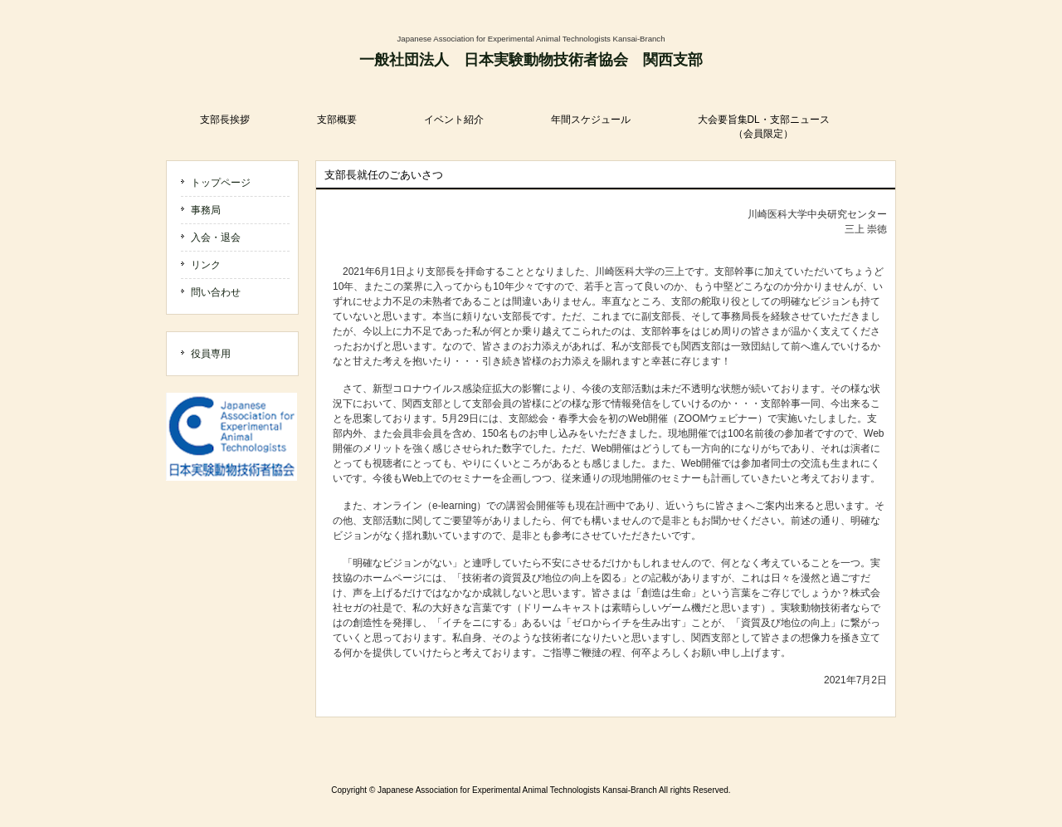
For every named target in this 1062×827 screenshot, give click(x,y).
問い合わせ (216, 292)
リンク (206, 265)
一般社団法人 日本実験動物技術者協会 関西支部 (531, 59)
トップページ (221, 182)
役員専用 (211, 354)
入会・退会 (216, 237)
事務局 (206, 210)
